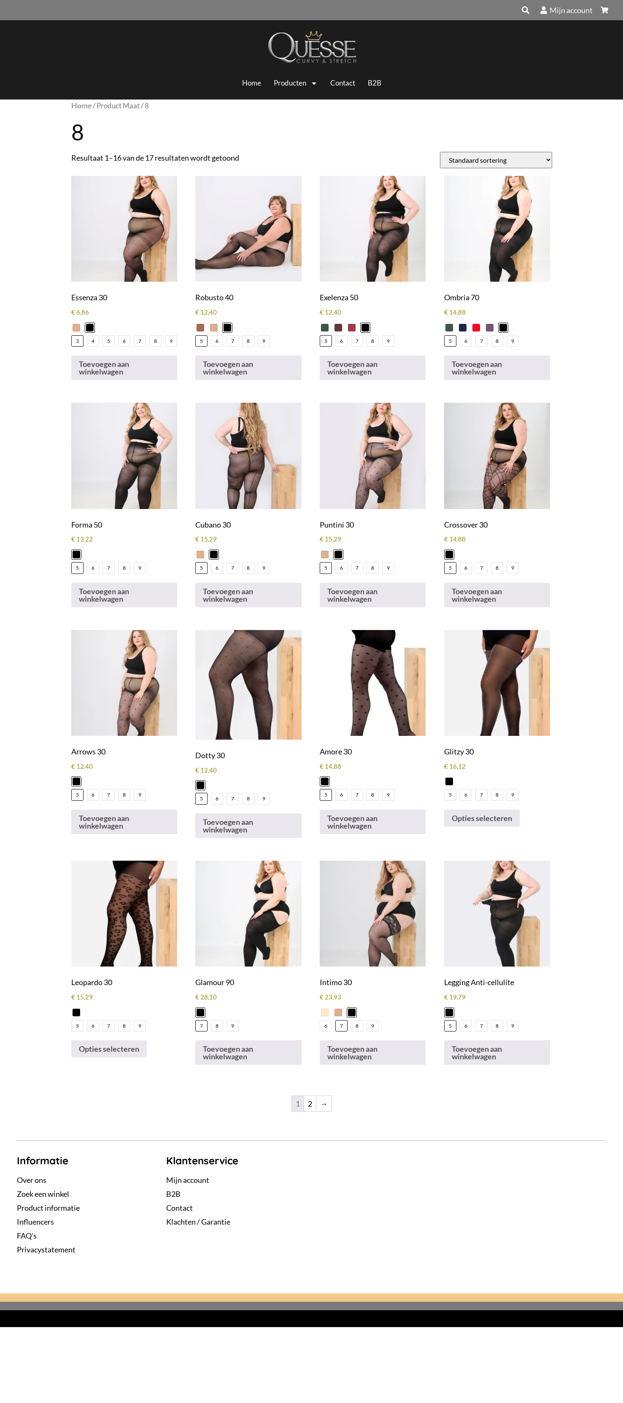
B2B (374, 82)
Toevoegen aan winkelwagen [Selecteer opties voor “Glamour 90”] (228, 1052)
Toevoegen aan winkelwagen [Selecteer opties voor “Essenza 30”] (104, 367)
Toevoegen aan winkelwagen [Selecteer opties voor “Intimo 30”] (352, 1052)
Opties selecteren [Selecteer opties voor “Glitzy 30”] (482, 818)
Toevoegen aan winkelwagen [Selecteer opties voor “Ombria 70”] (477, 367)
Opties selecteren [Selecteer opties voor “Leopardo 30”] (109, 1048)
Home (251, 82)
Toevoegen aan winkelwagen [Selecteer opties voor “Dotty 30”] (228, 825)
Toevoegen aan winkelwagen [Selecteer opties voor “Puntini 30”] (352, 595)
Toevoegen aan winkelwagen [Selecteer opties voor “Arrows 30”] (104, 821)
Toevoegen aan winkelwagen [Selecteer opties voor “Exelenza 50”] (352, 367)
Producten (296, 83)
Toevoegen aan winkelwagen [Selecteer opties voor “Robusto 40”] (228, 367)
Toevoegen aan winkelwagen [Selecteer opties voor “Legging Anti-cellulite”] (477, 1052)
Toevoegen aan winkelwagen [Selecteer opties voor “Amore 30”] (352, 821)
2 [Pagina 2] (310, 1103)
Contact (342, 82)
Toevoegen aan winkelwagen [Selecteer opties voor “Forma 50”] (104, 595)
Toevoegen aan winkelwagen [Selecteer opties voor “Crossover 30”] (477, 595)
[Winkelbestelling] (496, 160)
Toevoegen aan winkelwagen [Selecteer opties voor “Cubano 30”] (228, 595)
